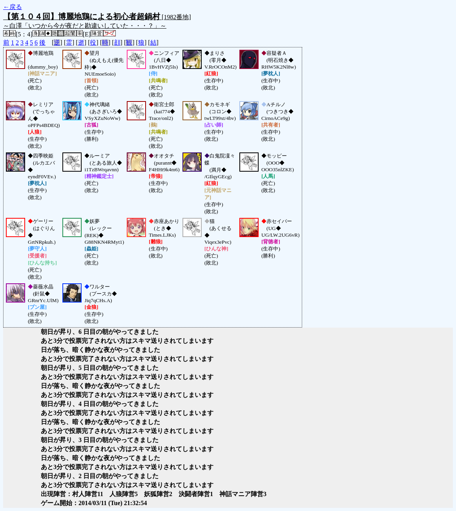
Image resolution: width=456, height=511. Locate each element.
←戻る (12, 7)
